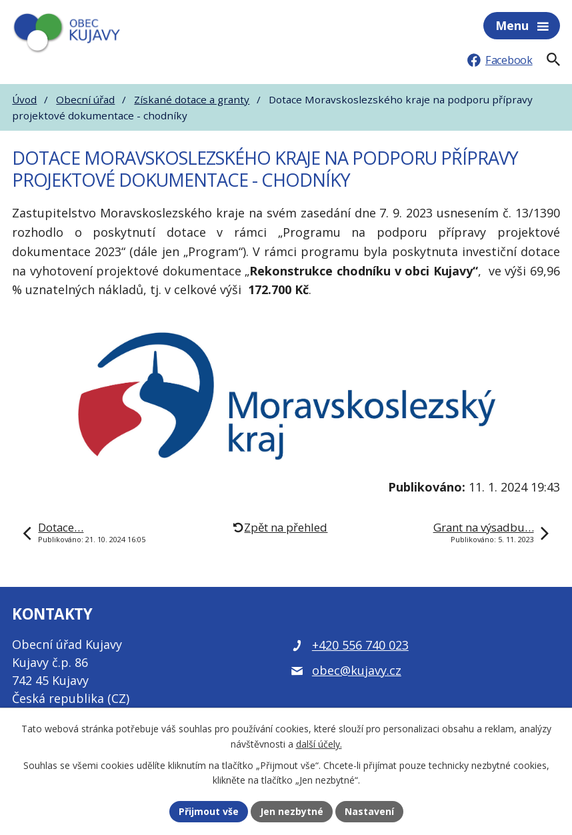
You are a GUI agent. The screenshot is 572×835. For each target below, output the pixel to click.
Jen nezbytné (291, 811)
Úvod (24, 99)
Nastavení (369, 811)
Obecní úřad (85, 99)
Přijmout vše (209, 811)
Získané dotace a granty (191, 99)
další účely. (319, 744)
